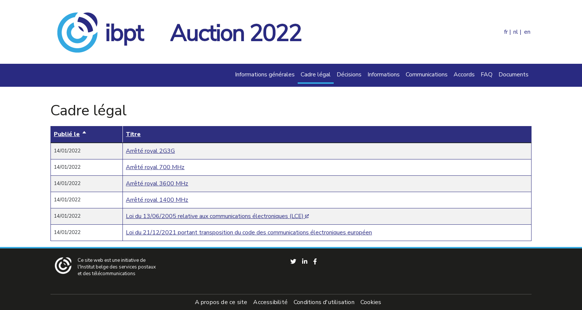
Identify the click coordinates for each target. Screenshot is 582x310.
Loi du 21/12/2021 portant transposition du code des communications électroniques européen (249, 232)
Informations (383, 74)
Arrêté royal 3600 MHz (157, 183)
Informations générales (265, 74)
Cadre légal (316, 74)
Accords (464, 74)
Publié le (70, 134)
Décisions (349, 74)
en (527, 32)
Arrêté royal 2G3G (150, 151)
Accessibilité (270, 302)
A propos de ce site (221, 302)
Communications (427, 74)
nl (515, 32)
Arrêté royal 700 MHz (155, 167)
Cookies (370, 302)
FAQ (487, 74)
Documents (513, 74)
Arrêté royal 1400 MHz (157, 200)
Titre (133, 134)
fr (506, 32)
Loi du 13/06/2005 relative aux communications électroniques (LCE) (215, 216)
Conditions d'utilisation (324, 302)
